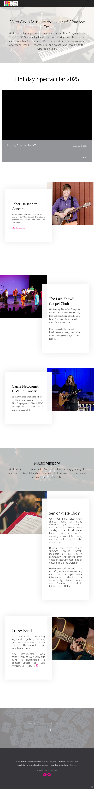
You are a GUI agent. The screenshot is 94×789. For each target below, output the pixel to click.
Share (84, 158)
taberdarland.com (18, 228)
